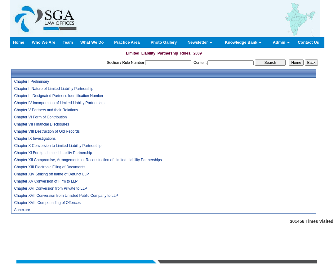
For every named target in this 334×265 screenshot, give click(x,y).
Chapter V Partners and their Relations (46, 110)
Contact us (222, 234)
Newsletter (200, 42)
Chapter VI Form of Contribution (40, 117)
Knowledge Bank (243, 42)
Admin (281, 42)
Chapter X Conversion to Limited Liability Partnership (57, 146)
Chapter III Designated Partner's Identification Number (58, 96)
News (193, 234)
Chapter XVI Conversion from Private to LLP (50, 188)
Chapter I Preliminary (31, 81)
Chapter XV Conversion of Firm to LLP (46, 181)
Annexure (22, 210)
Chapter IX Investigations (35, 138)
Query (206, 234)
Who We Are (43, 42)
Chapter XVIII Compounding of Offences (47, 203)
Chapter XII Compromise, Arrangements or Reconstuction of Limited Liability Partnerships (88, 160)
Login (239, 234)
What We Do (92, 42)
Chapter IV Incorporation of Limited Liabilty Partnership (59, 103)
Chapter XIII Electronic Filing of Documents (49, 167)
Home (18, 42)
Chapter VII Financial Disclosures (41, 124)
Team (68, 42)
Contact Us (308, 42)
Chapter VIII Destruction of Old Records (46, 131)
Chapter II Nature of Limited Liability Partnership (53, 88)
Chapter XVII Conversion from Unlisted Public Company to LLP (66, 195)
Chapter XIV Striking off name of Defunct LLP (51, 174)
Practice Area (127, 42)
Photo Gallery (164, 42)
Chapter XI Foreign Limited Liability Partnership (53, 153)
